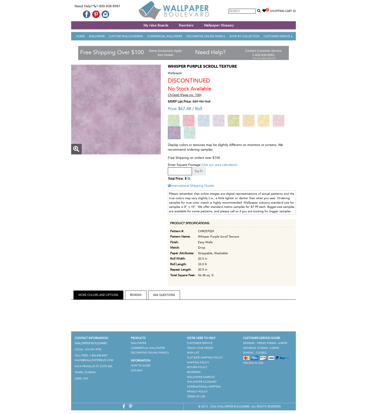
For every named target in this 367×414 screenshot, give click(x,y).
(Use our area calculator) (219, 165)
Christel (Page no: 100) (185, 95)
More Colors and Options (98, 295)
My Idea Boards (156, 25)
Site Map (137, 370)
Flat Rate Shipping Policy (205, 357)
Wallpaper (97, 36)
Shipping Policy (198, 362)
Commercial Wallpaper (164, 36)
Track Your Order (200, 348)
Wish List (193, 352)
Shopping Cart (283, 11)
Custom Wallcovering (126, 36)
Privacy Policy (197, 391)
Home (80, 36)
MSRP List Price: (180, 102)
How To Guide (140, 365)
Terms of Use (196, 396)
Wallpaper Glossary (219, 25)
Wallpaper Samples (201, 377)
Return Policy (197, 367)
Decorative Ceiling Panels (205, 36)
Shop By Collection (244, 36)
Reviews (136, 295)
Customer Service (278, 36)
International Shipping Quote (191, 186)
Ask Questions (164, 295)
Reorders (186, 25)
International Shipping (204, 386)
